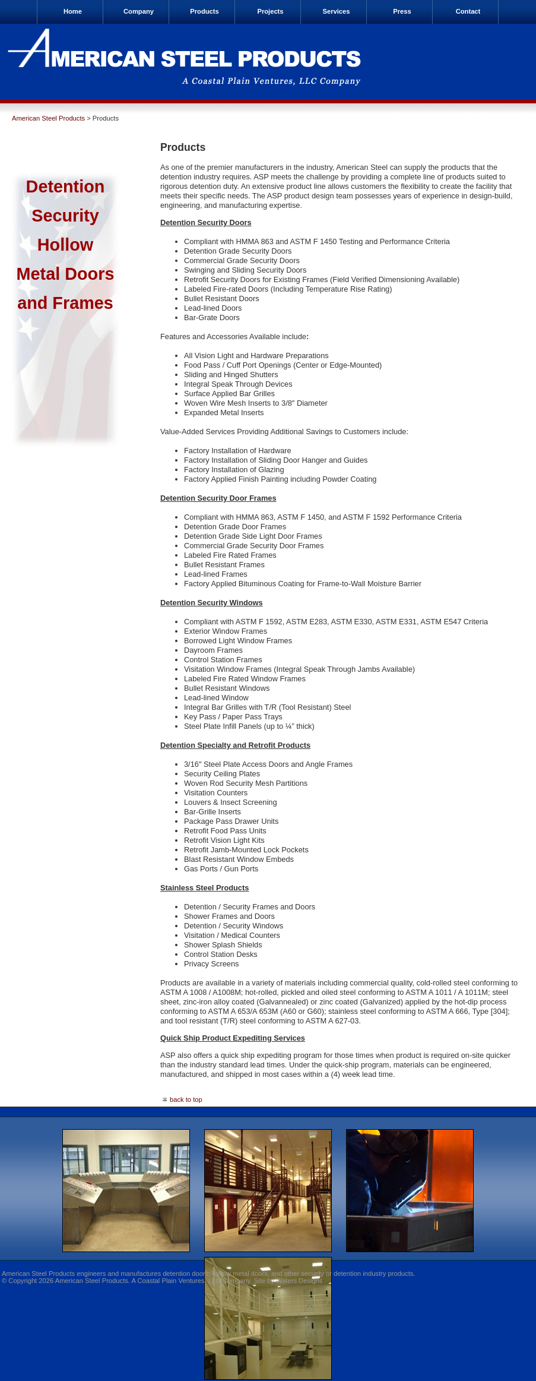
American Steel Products (48, 118)
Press (402, 11)
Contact (468, 11)
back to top (181, 1099)
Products (204, 11)
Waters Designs (299, 1280)
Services (336, 11)
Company (138, 11)
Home (73, 11)
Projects (270, 11)
